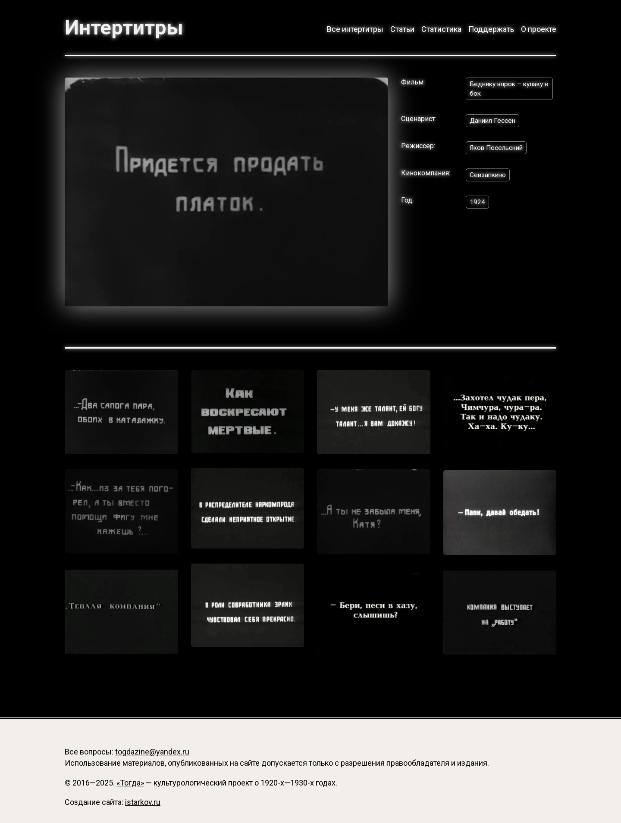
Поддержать (491, 29)
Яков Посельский (498, 149)
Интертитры (125, 27)
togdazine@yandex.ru (152, 752)
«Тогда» (130, 782)
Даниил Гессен (494, 122)
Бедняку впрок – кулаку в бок (509, 89)
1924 (477, 204)
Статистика (441, 29)
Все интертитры (355, 29)
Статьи (402, 29)
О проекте (538, 29)
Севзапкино (489, 176)
